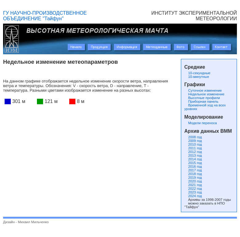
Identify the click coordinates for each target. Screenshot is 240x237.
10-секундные (197, 73)
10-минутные (196, 76)
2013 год (193, 155)
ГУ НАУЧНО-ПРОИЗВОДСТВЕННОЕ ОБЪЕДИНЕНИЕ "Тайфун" (45, 15)
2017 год (193, 170)
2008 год (193, 137)
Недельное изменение (204, 94)
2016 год (193, 166)
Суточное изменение (203, 90)
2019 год (193, 177)
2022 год (193, 188)
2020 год (193, 181)
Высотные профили (202, 98)
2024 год (193, 196)
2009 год (193, 141)
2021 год (193, 185)
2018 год (193, 174)
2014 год (193, 159)
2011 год (193, 148)
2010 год (193, 144)
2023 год (193, 192)
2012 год (193, 152)
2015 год (193, 163)
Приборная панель (201, 101)
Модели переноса (200, 123)
